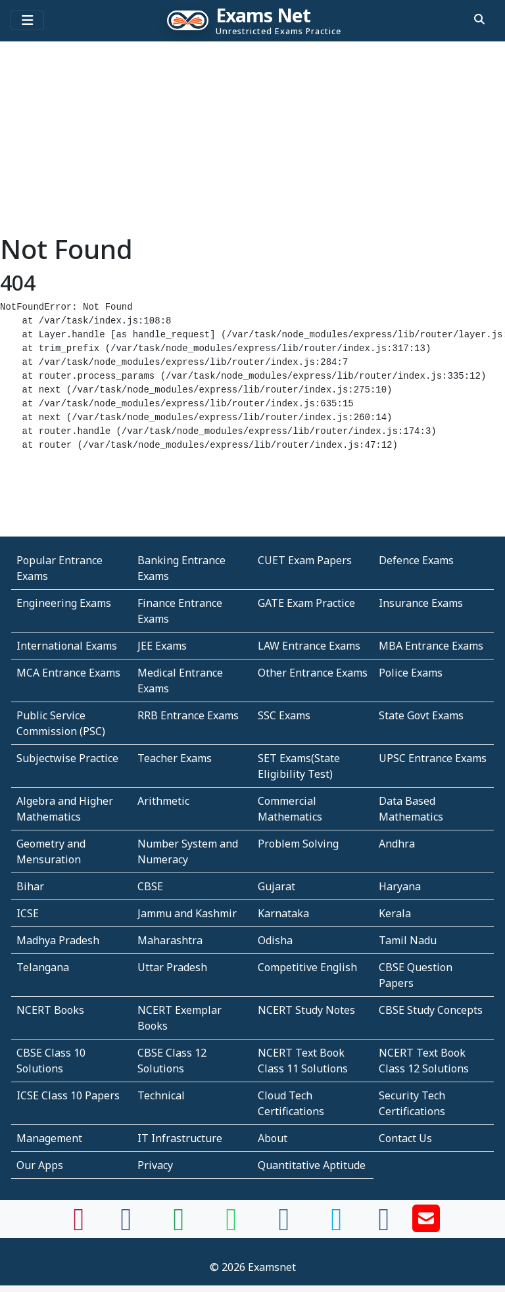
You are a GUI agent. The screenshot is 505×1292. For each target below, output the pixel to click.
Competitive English (307, 967)
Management (49, 1138)
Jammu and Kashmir (187, 913)
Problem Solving (298, 843)
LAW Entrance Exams (309, 645)
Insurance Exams (421, 603)
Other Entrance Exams (313, 672)
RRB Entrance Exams (188, 715)
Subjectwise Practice (67, 758)
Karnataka (283, 913)
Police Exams (411, 672)
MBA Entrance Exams (431, 645)
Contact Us (405, 1138)
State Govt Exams (421, 715)
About (272, 1138)
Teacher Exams (174, 758)
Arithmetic (163, 801)
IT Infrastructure (179, 1138)
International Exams (66, 645)
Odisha (275, 940)
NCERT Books (50, 1010)
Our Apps (39, 1165)
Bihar (30, 886)
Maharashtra (170, 940)
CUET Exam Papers (305, 560)
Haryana (400, 886)
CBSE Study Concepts (431, 1010)
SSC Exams (284, 715)
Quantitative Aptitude (312, 1165)
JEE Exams (162, 645)
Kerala (395, 913)
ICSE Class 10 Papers (68, 1095)
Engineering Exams (63, 603)
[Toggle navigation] (27, 20)
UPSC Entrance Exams (433, 758)
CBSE (150, 886)
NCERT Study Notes (306, 1010)
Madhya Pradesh (57, 940)
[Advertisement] (252, 141)
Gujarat (276, 886)
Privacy (155, 1165)
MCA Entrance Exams (68, 672)
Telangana (42, 967)
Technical (161, 1095)
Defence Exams (416, 560)
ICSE (27, 913)
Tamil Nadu (408, 940)
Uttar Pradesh (172, 967)
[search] (479, 19)
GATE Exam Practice (306, 603)
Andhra (397, 843)
